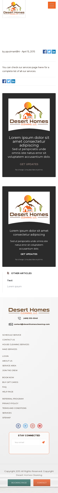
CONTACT (42, 482)
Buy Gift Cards (10, 382)
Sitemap (6, 417)
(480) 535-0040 (30, 318)
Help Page (7, 392)
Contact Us (8, 339)
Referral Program (13, 399)
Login (5, 356)
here (41, 67)
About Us (7, 361)
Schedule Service (11, 335)
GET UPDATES (29, 164)
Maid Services (9, 349)
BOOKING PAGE (19, 482)
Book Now (8, 377)
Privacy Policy (10, 403)
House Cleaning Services (15, 344)
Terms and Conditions (14, 408)
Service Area (9, 365)
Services (6, 413)
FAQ (4, 387)
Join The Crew (9, 370)
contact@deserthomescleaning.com (32, 324)
